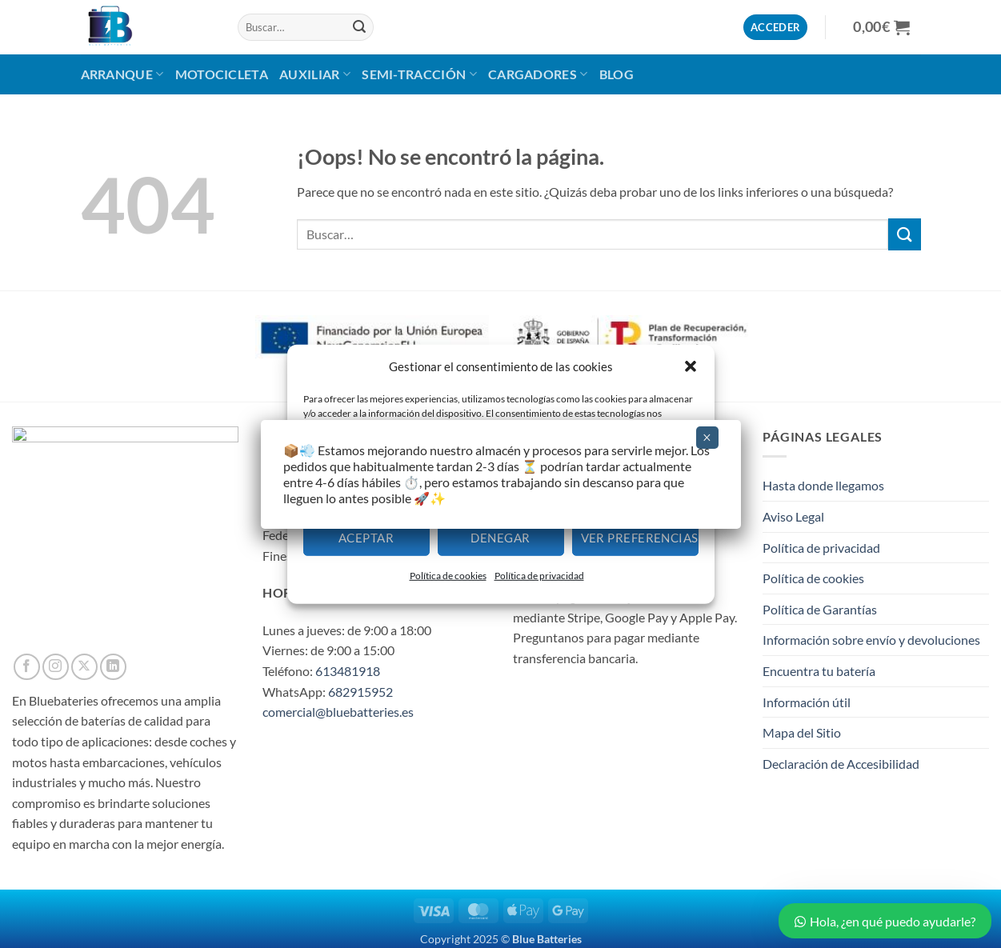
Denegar (500, 537)
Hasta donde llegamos (823, 485)
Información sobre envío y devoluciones (871, 639)
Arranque (122, 74)
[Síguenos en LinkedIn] (113, 667)
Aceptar (366, 537)
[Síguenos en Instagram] (55, 667)
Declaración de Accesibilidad (841, 763)
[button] (691, 366)
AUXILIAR (314, 74)
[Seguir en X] (84, 667)
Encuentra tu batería (819, 670)
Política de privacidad (539, 576)
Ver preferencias (640, 537)
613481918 (347, 670)
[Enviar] (359, 27)
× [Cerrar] (707, 437)
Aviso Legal (793, 516)
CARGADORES (538, 74)
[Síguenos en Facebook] (27, 667)
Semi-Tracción (419, 74)
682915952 (360, 691)
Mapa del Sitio (802, 732)
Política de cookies (448, 576)
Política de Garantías (820, 609)
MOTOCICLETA (222, 74)
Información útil (807, 702)
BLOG (616, 74)
